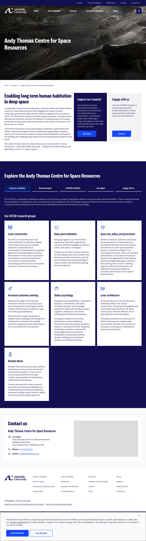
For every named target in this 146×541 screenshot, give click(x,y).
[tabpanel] (73, 298)
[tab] (17, 188)
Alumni (91, 486)
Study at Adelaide (40, 477)
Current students (94, 3)
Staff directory (122, 486)
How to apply (38, 481)
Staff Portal (110, 3)
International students (69, 486)
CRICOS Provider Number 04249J (59, 504)
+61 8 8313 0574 (26, 449)
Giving (123, 3)
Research (92, 477)
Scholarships (38, 491)
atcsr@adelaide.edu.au (29, 454)
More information (41, 533)
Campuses (65, 481)
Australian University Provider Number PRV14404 (24, 504)
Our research (87, 133)
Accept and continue (17, 533)
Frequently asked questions (44, 486)
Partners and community (98, 481)
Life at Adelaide (67, 477)
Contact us (135, 3)
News (91, 491)
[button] (139, 515)
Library (79, 3)
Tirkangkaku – (17, 500)
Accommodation (67, 491)
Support (119, 481)
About (118, 477)
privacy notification (19, 522)
